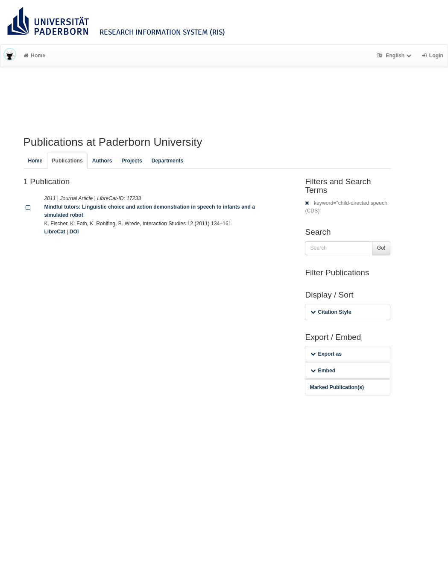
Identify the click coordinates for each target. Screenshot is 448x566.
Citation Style (330, 312)
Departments (168, 161)
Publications (67, 161)
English (395, 56)
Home (34, 56)
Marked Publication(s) (337, 387)
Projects (132, 161)
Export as (326, 354)
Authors (102, 161)
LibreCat (54, 232)
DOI (74, 232)
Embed (322, 371)
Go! (381, 248)
